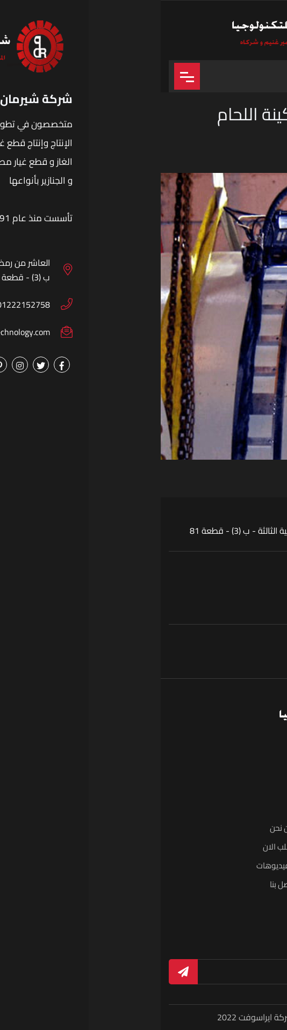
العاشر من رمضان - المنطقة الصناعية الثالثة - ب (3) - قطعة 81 (139, 531)
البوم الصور (251, 865)
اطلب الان (118, 846)
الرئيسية (256, 828)
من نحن (121, 828)
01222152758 (222, 658)
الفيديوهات (115, 865)
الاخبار (260, 884)
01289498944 (159, 658)
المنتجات (255, 846)
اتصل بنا (121, 884)
